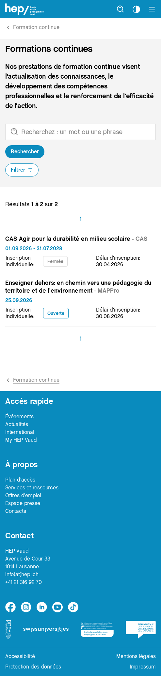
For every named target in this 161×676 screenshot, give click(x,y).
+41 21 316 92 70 (23, 582)
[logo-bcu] (141, 629)
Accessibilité (20, 656)
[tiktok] (73, 607)
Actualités (16, 424)
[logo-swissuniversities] (45, 629)
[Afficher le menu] (152, 9)
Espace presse (22, 503)
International (19, 432)
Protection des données (33, 667)
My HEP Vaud (21, 440)
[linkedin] (42, 607)
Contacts (15, 511)
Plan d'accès (20, 480)
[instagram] (26, 607)
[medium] (57, 607)
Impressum (143, 667)
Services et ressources (31, 487)
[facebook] (10, 607)
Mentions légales (136, 656)
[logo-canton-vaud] (8, 629)
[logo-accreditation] (97, 629)
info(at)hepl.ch (22, 574)
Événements (19, 416)
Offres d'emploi (23, 495)
